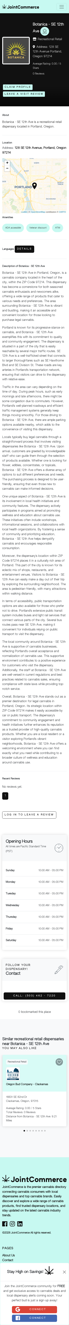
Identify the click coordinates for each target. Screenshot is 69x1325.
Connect (30, 1309)
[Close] (64, 1272)
